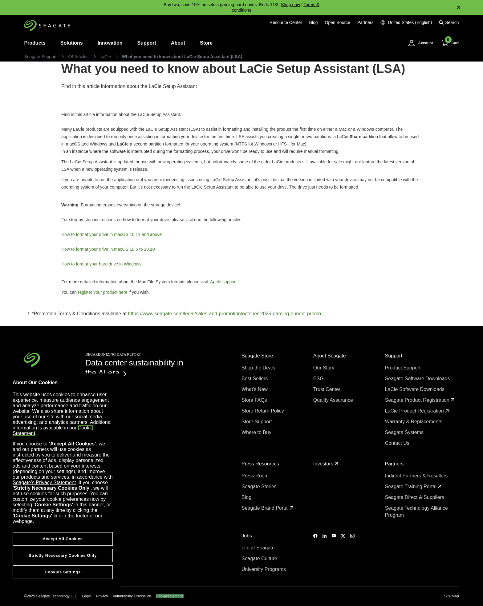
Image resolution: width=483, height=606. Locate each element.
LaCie (105, 56)
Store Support (257, 421)
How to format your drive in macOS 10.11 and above (111, 234)
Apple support (223, 281)
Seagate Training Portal (413, 486)
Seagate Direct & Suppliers (415, 497)
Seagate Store (258, 355)
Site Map (451, 596)
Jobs (247, 535)
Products (34, 43)
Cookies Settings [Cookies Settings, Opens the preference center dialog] (63, 572)
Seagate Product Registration (419, 400)
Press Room (256, 475)
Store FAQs (255, 400)
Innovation (110, 43)
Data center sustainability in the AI (134, 367)
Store (206, 43)
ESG (319, 378)
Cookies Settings (170, 596)
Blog (313, 22)
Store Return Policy (263, 410)
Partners (365, 22)
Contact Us (398, 443)
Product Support (403, 367)
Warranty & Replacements (414, 421)
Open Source (337, 22)
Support (146, 43)
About (178, 43)
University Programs (264, 569)
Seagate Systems (405, 432)
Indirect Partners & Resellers (417, 475)
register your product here (102, 292)
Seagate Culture (260, 558)
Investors (325, 463)
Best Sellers (255, 378)
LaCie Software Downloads (415, 389)
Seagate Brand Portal (268, 508)
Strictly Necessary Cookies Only (63, 555)
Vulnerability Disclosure (132, 596)
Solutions (71, 43)
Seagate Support (40, 56)
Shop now (290, 4)
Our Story (324, 367)
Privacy (102, 596)
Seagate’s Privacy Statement (44, 482)
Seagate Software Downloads (418, 378)
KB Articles (78, 56)
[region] (62, 482)
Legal (86, 596)
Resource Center (286, 22)
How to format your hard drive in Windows (101, 263)
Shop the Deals (260, 367)
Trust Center (327, 389)
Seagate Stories (260, 486)
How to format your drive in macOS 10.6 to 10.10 (108, 249)
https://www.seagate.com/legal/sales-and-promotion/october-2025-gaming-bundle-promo (224, 313)
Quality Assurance (333, 400)
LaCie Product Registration (417, 410)
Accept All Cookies (63, 538)
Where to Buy (257, 432)
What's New (255, 389)
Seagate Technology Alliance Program (416, 511)
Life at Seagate (259, 547)
